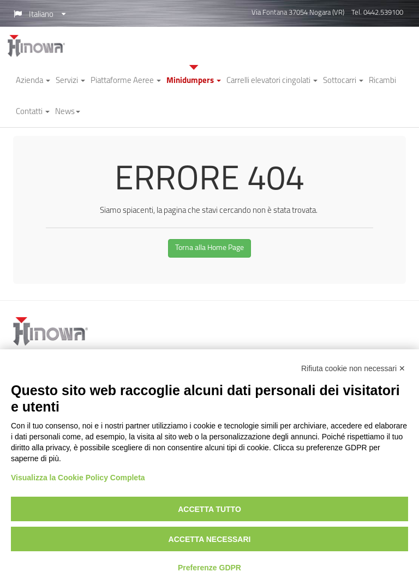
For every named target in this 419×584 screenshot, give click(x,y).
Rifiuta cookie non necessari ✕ (353, 368)
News (67, 112)
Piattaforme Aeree (126, 81)
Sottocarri (343, 81)
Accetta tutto (209, 509)
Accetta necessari (210, 539)
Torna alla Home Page (209, 248)
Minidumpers (193, 81)
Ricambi (382, 81)
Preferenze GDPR (209, 567)
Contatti (33, 112)
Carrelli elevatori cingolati (272, 81)
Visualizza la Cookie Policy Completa (78, 477)
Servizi (70, 81)
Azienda (33, 81)
